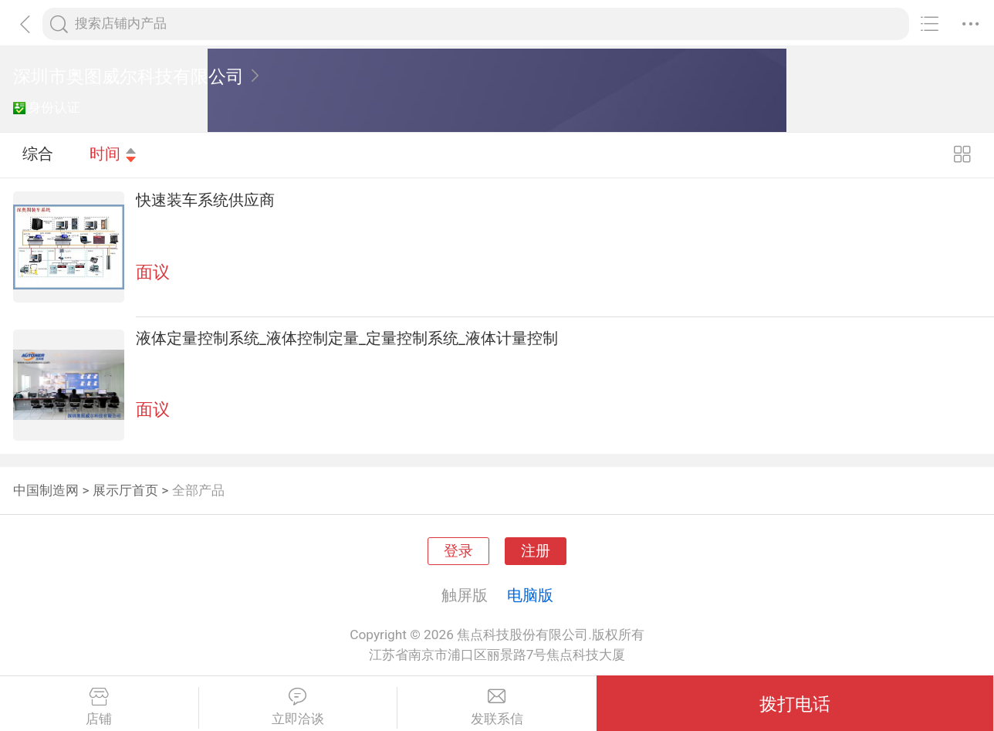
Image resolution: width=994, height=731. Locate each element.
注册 (535, 551)
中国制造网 (46, 490)
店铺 (99, 707)
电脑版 (530, 595)
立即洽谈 (298, 707)
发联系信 (497, 707)
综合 (37, 154)
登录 (458, 551)
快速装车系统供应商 (205, 200)
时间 (113, 154)
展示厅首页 (125, 490)
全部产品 (198, 490)
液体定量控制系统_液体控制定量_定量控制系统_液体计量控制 (347, 338)
